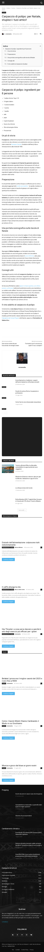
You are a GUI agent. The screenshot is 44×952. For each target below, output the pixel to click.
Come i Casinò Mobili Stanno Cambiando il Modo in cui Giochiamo (20, 722)
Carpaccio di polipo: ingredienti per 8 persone (18, 49)
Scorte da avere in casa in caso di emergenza (28, 794)
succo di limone (29, 256)
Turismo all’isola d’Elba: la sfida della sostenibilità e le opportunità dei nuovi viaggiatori (26, 467)
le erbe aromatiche (22, 186)
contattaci (5, 922)
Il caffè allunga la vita (11, 587)
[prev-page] (3, 413)
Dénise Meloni (19, 547)
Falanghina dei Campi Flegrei (10, 318)
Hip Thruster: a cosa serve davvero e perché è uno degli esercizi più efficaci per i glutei (21, 630)
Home (3, 8)
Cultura (8, 8)
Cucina (13, 8)
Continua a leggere (8, 559)
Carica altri (22, 510)
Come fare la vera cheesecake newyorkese (28, 402)
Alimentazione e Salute (7, 547)
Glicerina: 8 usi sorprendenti (23, 815)
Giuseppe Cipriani (16, 144)
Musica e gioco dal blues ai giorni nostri (19, 765)
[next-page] (6, 413)
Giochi (4, 683)
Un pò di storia (11, 51)
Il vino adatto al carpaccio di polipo (17, 64)
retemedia (9, 34)
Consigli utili (10, 61)
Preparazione (11, 54)
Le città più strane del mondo (23, 488)
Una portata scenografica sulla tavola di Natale (21, 57)
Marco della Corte (20, 589)
